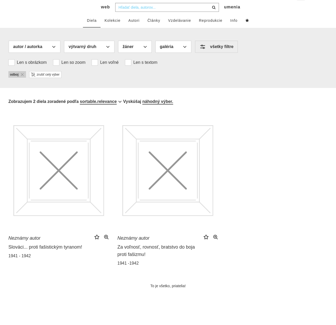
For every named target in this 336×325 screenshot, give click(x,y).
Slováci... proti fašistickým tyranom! (45, 257)
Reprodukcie (211, 31)
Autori (134, 31)
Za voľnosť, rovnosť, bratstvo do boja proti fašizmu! (156, 261)
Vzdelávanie (179, 31)
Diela (92, 31)
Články (154, 31)
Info (233, 31)
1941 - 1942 (19, 266)
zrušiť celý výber (45, 85)
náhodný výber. (157, 111)
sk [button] (301, 8)
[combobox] (167, 17)
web (105, 17)
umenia (232, 17)
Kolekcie (112, 31)
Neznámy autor (24, 248)
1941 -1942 (128, 273)
